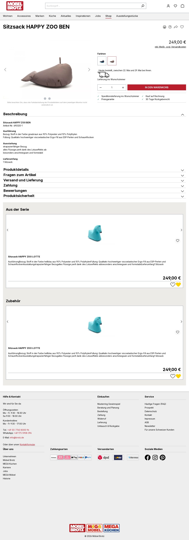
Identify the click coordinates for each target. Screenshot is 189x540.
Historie (6, 478)
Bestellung (102, 411)
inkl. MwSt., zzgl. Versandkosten (170, 47)
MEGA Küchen (10, 463)
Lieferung (102, 422)
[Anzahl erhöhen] (123, 87)
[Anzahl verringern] (100, 87)
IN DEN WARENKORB (156, 87)
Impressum (150, 418)
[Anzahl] (112, 87)
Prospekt (149, 407)
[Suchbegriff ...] (92, 6)
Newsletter (150, 426)
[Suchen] (142, 6)
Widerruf (101, 418)
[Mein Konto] (168, 6)
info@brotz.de (17, 437)
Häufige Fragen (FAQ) (155, 404)
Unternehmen (9, 456)
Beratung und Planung (108, 407)
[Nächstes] (89, 69)
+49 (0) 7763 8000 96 (18, 430)
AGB (147, 422)
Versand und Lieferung (93, 180)
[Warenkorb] (182, 6)
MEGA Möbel (9, 475)
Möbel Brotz (9, 460)
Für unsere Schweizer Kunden (159, 429)
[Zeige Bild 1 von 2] (45, 98)
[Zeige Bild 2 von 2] (49, 98)
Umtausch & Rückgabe (108, 426)
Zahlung (93, 185)
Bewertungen (93, 190)
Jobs (5, 471)
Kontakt (148, 415)
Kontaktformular (27, 444)
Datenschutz (151, 411)
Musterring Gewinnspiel (108, 404)
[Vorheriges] (5, 69)
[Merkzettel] (175, 6)
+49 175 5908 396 (23, 433)
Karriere (7, 467)
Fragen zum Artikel (93, 175)
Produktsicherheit (93, 196)
